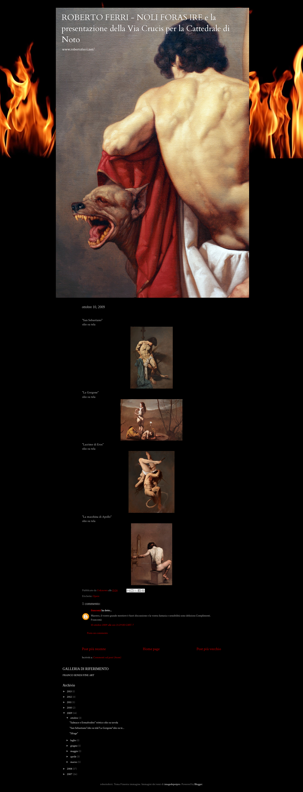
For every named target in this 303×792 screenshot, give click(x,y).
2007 (70, 774)
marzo (74, 762)
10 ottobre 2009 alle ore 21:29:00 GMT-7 (112, 625)
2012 (69, 697)
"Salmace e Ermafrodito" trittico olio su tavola (94, 722)
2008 (70, 769)
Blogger (198, 784)
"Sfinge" (74, 733)
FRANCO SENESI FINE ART (78, 675)
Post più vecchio (209, 648)
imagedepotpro (172, 784)
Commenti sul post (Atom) (107, 657)
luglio (73, 740)
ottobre (74, 718)
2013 (69, 691)
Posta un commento (97, 633)
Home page (151, 648)
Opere (96, 596)
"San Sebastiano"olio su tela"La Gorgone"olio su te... (97, 728)
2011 (69, 702)
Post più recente (94, 648)
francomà (96, 610)
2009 (70, 713)
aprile (73, 756)
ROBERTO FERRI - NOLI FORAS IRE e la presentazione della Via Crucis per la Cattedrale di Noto (146, 28)
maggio (74, 751)
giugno (74, 746)
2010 (69, 707)
